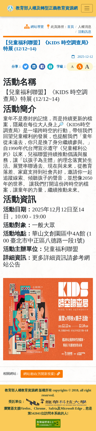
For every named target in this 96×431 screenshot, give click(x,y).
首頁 (70, 26)
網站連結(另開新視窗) (41, 374)
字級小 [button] (72, 67)
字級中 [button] (80, 67)
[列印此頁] (50, 67)
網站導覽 (37, 26)
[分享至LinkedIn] (34, 67)
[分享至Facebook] (42, 67)
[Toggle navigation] (87, 8)
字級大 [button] (87, 67)
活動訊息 (84, 31)
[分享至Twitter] (26, 67)
